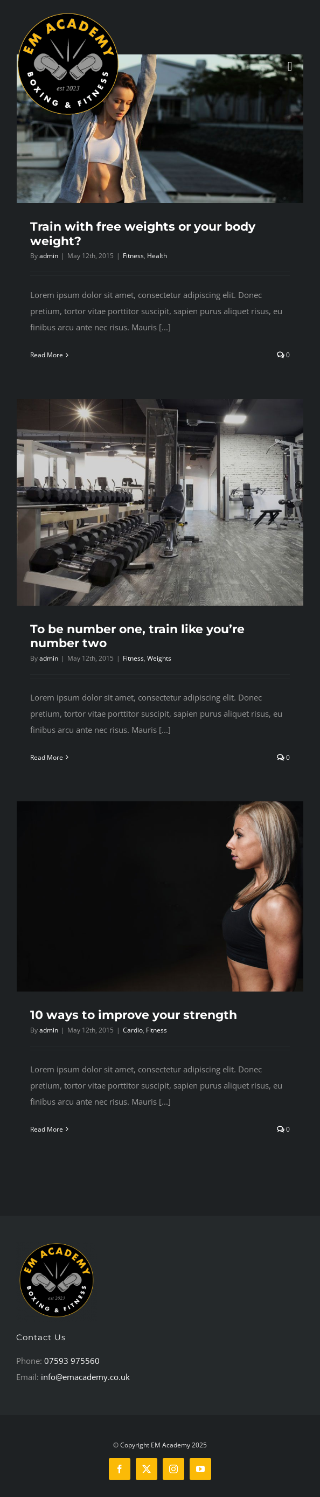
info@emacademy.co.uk (85, 1376)
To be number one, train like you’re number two (137, 636)
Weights (159, 658)
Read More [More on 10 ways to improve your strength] (46, 1129)
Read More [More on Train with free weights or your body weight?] (46, 354)
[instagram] (173, 1469)
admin (48, 255)
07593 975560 (72, 1360)
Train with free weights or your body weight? (142, 233)
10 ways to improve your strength (133, 1015)
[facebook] (119, 1469)
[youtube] (200, 1469)
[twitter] (146, 1469)
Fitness (133, 255)
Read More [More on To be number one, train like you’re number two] (46, 757)
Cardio (133, 1030)
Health (157, 255)
